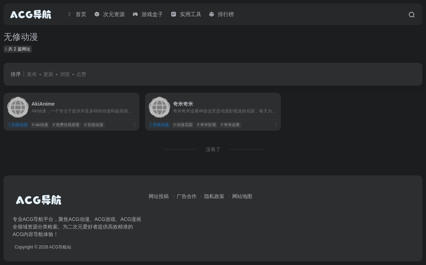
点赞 (81, 74)
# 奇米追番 (230, 124)
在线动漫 (18, 124)
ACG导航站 (60, 247)
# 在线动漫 (93, 124)
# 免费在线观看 (66, 124)
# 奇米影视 (206, 124)
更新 (48, 74)
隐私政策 (214, 196)
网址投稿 (159, 196)
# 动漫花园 (182, 124)
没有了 (213, 149)
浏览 (65, 74)
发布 (32, 74)
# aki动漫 (40, 124)
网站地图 (242, 196)
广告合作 (187, 196)
